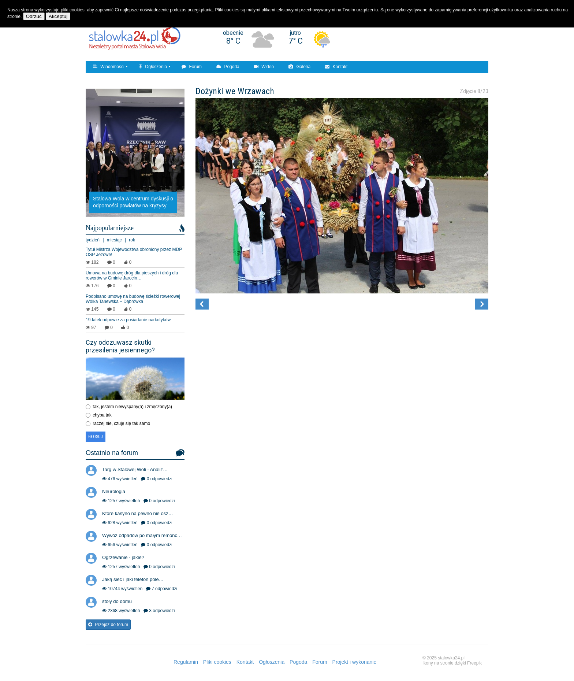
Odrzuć (34, 16)
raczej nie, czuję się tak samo (121, 423)
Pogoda (227, 66)
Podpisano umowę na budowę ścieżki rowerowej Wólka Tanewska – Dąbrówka (133, 299)
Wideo (264, 66)
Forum (192, 66)
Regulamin (186, 662)
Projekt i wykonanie (354, 662)
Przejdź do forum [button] (108, 624)
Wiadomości (108, 66)
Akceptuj (58, 16)
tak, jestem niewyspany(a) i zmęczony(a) (132, 406)
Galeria (299, 66)
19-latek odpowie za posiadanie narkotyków (128, 319)
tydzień (93, 240)
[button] (202, 304)
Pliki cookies (217, 662)
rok (132, 240)
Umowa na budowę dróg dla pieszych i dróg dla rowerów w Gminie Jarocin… (132, 275)
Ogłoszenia (153, 66)
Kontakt (336, 66)
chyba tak (102, 415)
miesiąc (114, 240)
